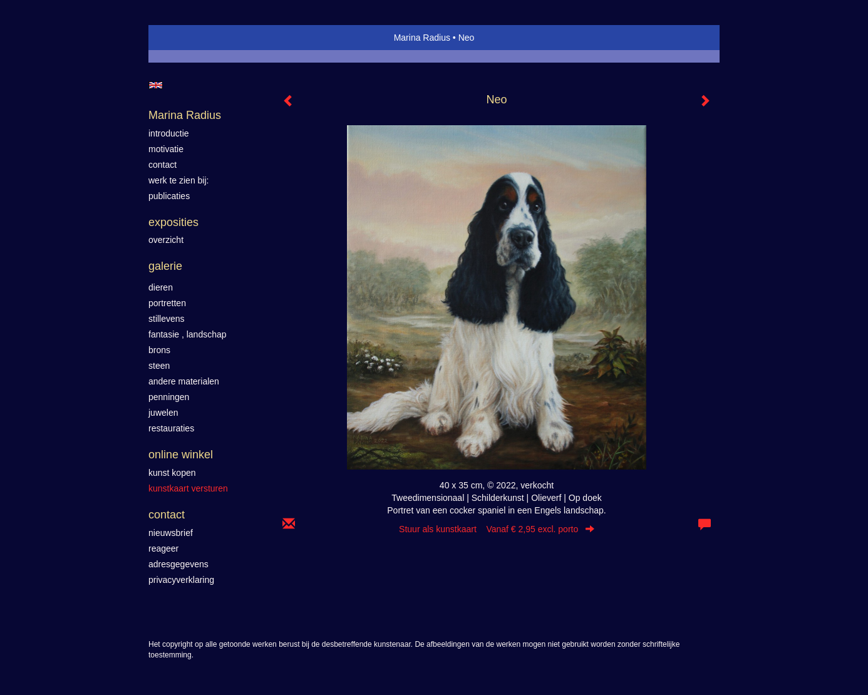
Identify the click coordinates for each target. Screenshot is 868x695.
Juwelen (163, 413)
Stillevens (166, 319)
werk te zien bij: (178, 180)
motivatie (165, 149)
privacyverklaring (181, 580)
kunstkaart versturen (188, 488)
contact (162, 165)
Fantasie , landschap (187, 334)
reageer (163, 548)
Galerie (165, 266)
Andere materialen (183, 381)
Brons (159, 350)
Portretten (167, 303)
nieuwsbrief (170, 533)
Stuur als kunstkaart (496, 529)
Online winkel (180, 454)
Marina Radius (422, 38)
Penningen (168, 397)
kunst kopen (172, 473)
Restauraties (171, 428)
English (155, 85)
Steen (159, 366)
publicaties (169, 196)
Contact (166, 514)
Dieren (160, 287)
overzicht (165, 240)
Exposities (173, 222)
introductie (168, 133)
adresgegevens (178, 564)
